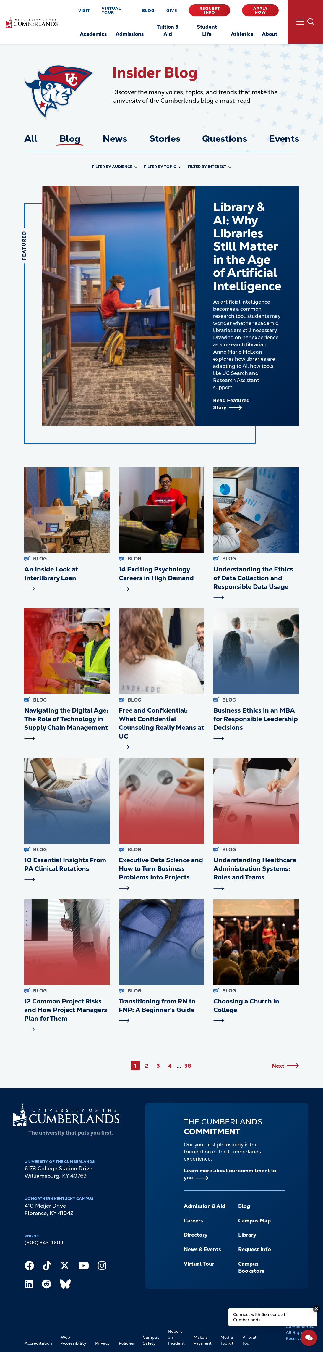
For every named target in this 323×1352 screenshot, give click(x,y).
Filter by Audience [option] (112, 166)
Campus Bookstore (251, 1267)
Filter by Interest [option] (207, 166)
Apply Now (260, 10)
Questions (224, 138)
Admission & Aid (204, 1206)
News (115, 138)
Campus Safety (151, 1340)
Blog (148, 10)
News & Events (202, 1249)
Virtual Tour (111, 10)
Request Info (209, 10)
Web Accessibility (73, 1340)
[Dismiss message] (316, 1308)
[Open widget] (309, 1338)
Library (247, 1234)
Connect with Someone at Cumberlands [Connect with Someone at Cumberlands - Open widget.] (259, 1317)
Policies (126, 1343)
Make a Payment (203, 1340)
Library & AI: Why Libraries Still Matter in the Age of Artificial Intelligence (247, 246)
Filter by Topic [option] (160, 166)
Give (171, 10)
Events (284, 138)
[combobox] (115, 167)
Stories (164, 138)
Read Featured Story (231, 404)
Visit (84, 10)
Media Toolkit (226, 1340)
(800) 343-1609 (44, 1242)
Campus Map (254, 1220)
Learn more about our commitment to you (230, 1174)
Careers (193, 1220)
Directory (195, 1234)
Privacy (102, 1343)
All (31, 138)
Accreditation (38, 1343)
